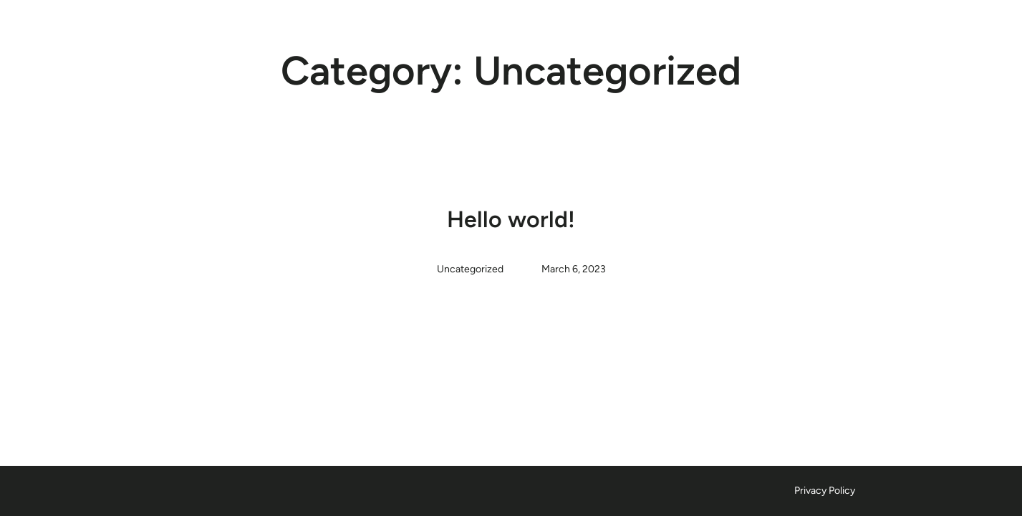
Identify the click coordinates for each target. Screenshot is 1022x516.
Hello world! (511, 219)
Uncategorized (470, 269)
